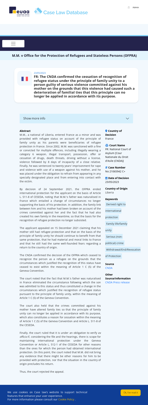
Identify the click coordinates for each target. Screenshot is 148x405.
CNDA (108, 268)
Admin (136, 7)
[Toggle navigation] (13, 43)
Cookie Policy (66, 399)
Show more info (34, 118)
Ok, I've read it (131, 392)
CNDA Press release (117, 282)
